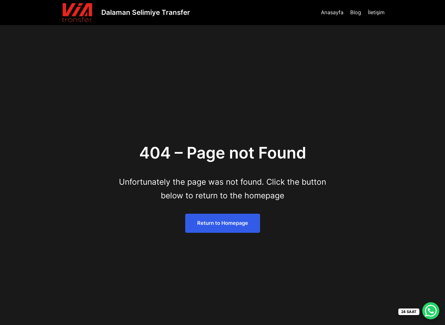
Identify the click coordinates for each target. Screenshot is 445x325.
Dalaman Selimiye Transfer (145, 12)
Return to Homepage (222, 223)
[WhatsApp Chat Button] (430, 310)
